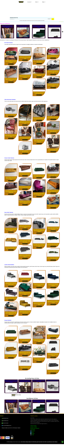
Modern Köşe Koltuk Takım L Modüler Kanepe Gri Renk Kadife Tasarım (25, 256)
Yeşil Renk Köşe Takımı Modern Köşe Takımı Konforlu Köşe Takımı (53, 244)
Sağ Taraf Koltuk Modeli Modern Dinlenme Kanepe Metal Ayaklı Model (39, 303)
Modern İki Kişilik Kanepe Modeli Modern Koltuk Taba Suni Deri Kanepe (11, 79)
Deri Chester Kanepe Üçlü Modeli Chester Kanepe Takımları (53, 175)
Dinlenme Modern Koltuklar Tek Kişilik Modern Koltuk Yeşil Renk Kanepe (39, 26)
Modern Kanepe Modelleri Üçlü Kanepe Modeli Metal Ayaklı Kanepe (39, 359)
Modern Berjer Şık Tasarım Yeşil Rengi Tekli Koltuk (53, 131)
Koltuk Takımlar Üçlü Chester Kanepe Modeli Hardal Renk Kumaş (11, 178)
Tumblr (32, 434)
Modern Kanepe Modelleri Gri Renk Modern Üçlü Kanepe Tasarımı (54, 26)
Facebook (32, 430)
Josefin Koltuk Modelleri (9, 264)
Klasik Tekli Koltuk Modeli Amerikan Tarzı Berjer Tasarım (53, 150)
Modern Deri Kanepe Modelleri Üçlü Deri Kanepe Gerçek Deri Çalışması (25, 76)
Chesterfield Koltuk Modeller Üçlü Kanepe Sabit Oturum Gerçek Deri (25, 174)
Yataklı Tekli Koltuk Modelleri (11, 114)
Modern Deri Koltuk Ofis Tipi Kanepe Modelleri (25, 340)
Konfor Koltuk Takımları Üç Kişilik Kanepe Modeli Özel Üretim (53, 371)
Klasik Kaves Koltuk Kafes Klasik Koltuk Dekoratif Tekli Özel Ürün (39, 118)
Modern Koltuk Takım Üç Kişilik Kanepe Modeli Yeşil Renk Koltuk (39, 176)
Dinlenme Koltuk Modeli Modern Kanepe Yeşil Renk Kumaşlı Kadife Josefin (25, 293)
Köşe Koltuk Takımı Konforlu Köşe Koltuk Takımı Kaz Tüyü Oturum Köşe (39, 245)
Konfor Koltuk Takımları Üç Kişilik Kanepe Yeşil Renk (11, 338)
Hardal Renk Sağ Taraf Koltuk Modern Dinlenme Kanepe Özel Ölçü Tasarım (25, 312)
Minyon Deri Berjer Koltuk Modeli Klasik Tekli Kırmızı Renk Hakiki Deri (11, 136)
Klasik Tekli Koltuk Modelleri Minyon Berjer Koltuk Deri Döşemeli (7, 26)
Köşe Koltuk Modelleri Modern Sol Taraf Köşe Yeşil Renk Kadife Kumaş (11, 229)
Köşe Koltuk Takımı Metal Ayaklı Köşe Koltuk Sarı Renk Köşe (11, 248)
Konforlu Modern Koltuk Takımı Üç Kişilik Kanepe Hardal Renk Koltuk (11, 356)
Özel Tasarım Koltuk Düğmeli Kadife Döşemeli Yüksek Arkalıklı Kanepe (39, 194)
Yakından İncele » (39, 63)
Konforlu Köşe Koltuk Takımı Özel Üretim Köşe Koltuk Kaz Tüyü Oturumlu (53, 228)
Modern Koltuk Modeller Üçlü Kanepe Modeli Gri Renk (25, 367)
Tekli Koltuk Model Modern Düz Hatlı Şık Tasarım (25, 151)
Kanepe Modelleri (7, 320)
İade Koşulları (32, 429)
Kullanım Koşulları (33, 425)
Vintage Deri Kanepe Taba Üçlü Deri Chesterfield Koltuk (23, 26)
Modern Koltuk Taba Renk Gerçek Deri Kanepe (39, 61)
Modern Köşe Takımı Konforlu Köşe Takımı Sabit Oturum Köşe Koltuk (25, 226)
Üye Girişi (62, 21)
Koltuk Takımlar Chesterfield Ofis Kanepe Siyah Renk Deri (39, 93)
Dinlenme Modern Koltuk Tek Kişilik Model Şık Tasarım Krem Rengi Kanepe (11, 283)
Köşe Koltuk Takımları (8, 212)
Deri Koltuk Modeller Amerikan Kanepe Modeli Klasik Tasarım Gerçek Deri (11, 191)
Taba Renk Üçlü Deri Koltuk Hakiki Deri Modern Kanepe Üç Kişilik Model (39, 340)
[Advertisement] (32, 10)
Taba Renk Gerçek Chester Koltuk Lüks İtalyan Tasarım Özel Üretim (53, 191)
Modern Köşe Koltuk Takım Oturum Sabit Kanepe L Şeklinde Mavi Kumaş (25, 241)
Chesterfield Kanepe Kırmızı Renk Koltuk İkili (39, 75)
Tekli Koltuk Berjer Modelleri (10, 99)
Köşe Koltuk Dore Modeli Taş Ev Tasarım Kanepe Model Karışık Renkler (39, 230)
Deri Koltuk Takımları (8, 42)
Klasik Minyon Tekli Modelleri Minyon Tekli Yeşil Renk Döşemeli (53, 117)
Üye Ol (60, 21)
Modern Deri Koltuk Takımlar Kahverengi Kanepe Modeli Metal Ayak (25, 57)
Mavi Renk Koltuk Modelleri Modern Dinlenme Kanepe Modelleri (53, 285)
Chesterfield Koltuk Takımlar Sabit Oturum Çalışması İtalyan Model (25, 187)
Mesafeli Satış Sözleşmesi (34, 428)
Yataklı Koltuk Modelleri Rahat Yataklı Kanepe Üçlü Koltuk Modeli (53, 336)
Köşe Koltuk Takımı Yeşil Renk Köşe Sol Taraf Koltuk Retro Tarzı (53, 258)
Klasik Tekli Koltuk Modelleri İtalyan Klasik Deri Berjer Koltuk (25, 138)
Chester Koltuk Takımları (9, 157)
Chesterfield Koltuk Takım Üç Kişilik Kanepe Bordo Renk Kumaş (53, 56)
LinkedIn (32, 433)
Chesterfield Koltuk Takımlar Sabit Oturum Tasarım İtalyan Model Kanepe (25, 202)
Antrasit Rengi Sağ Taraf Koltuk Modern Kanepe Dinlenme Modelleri (39, 285)
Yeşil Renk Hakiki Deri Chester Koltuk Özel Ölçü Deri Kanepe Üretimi (11, 61)
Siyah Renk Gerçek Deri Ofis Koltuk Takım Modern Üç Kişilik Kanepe (53, 85)
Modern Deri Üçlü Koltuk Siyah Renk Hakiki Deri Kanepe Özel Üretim (25, 353)
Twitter (32, 432)
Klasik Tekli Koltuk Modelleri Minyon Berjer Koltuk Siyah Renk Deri (25, 122)
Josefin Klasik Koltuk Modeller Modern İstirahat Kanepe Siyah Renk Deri (11, 313)
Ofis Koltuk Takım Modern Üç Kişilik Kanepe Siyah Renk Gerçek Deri (53, 72)
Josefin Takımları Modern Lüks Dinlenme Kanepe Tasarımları (11, 298)
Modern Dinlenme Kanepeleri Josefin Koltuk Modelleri (25, 279)
